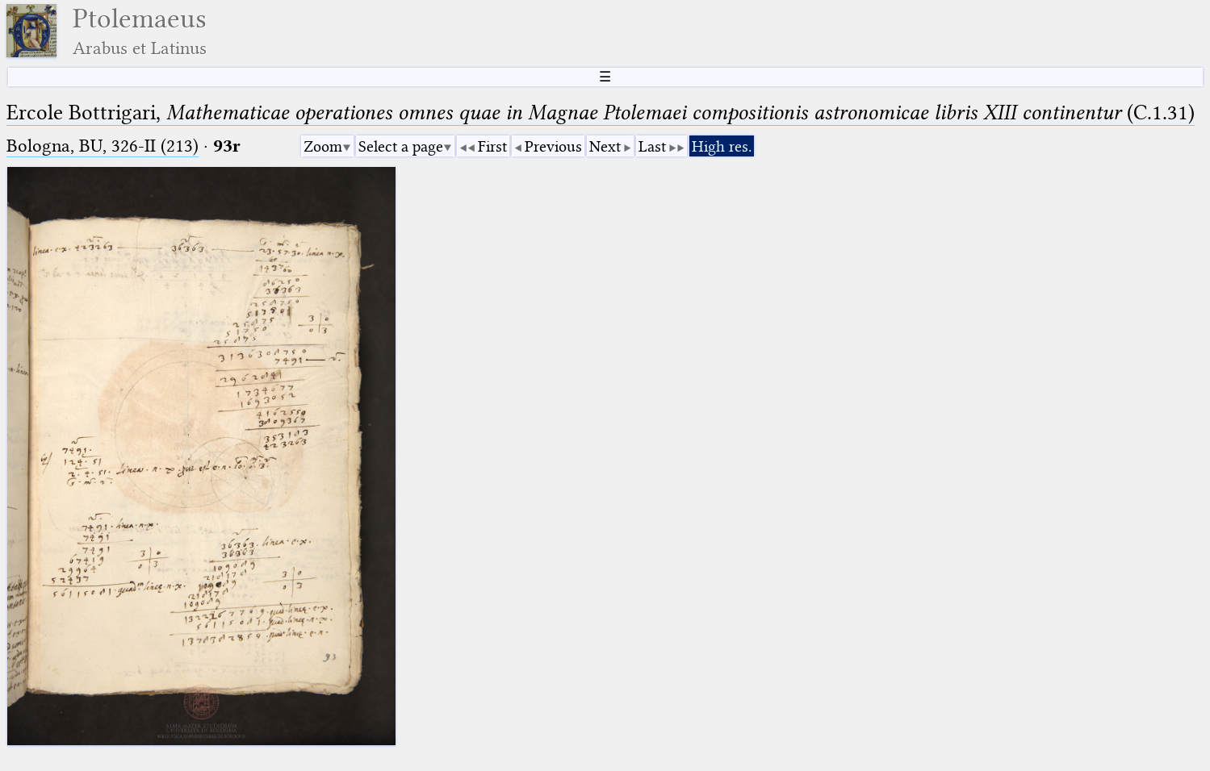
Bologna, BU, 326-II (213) (102, 145)
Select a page (400, 146)
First (492, 146)
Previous (553, 146)
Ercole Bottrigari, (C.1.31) (600, 112)
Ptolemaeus (140, 31)
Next (605, 146)
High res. (722, 146)
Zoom (323, 146)
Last (652, 146)
